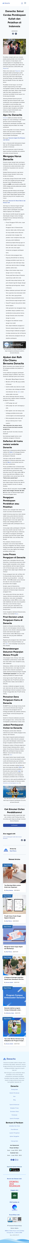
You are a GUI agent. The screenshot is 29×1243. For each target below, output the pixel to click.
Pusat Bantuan (14, 1129)
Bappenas (5, 68)
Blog (14, 1100)
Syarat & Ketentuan (14, 1104)
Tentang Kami (14, 1089)
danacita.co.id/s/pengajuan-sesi (11, 783)
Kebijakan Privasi (14, 1108)
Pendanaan (14, 1115)
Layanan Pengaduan (14, 1133)
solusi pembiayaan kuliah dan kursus (12, 837)
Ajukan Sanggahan (14, 1136)
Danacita (5, 117)
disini (19, 392)
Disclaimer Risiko (14, 1111)
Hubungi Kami (14, 1141)
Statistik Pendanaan (14, 1093)
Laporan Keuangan (14, 1118)
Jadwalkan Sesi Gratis (14, 1126)
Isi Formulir (14, 825)
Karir (14, 1096)
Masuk (16, 614)
